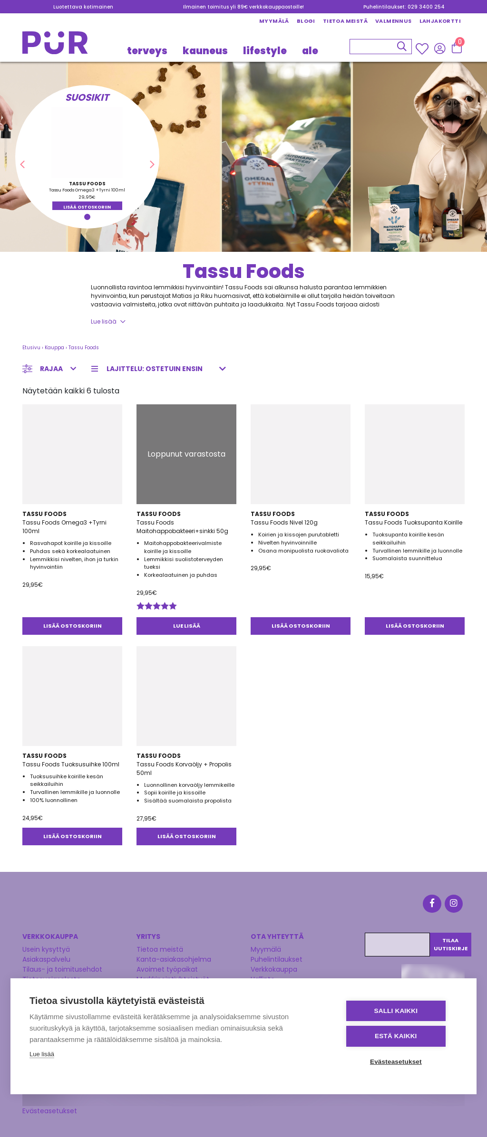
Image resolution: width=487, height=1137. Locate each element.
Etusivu (31, 347)
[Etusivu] (55, 45)
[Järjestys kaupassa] (161, 369)
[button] (22, 164)
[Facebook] (434, 904)
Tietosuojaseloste (51, 978)
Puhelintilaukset (276, 958)
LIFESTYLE (265, 50)
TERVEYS (147, 50)
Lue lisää (104, 321)
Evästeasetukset (49, 1109)
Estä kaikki (400, 1036)
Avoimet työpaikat (167, 968)
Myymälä (274, 21)
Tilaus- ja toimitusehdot (62, 968)
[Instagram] (454, 904)
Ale (310, 50)
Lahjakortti (440, 21)
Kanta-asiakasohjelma (173, 958)
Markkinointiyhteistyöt (172, 978)
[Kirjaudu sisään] (439, 48)
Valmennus (393, 21)
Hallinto (263, 978)
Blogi (306, 21)
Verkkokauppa (274, 968)
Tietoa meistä (345, 21)
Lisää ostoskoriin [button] (87, 207)
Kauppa (54, 347)
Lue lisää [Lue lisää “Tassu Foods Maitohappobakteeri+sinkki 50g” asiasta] (186, 626)
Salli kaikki (400, 1011)
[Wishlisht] (423, 49)
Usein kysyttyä (46, 948)
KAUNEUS (205, 50)
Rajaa (51, 368)
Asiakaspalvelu (46, 958)
